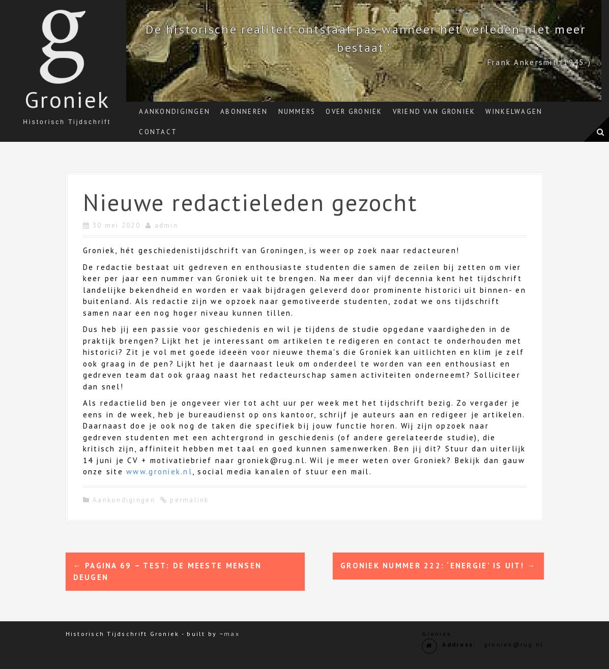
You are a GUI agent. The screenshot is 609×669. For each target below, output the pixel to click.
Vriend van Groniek (434, 111)
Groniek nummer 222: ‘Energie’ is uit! (438, 565)
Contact (158, 132)
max (232, 633)
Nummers (297, 111)
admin (166, 225)
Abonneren (244, 111)
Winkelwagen (513, 111)
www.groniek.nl (159, 471)
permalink (188, 500)
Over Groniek (354, 111)
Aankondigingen (174, 111)
